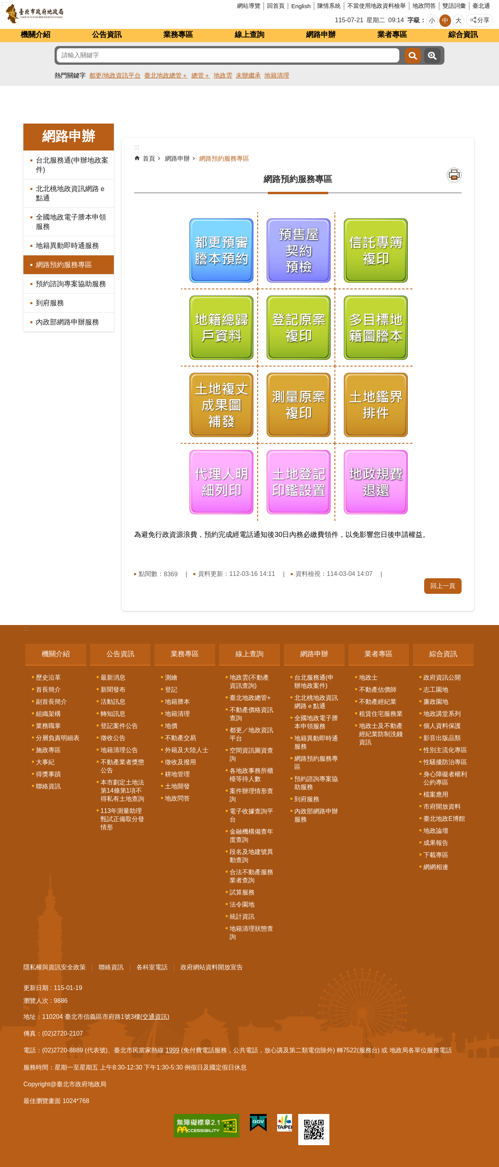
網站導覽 (248, 5)
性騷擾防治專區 (445, 762)
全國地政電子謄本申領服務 (71, 221)
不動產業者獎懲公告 (122, 766)
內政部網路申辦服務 (67, 322)
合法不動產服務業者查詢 (251, 876)
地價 (171, 726)
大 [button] (458, 20)
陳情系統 (329, 5)
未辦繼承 (248, 75)
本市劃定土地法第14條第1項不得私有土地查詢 (122, 790)
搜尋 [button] (413, 56)
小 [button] (432, 20)
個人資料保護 (442, 726)
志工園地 (435, 689)
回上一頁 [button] (442, 586)
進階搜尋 (432, 56)
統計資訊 (242, 916)
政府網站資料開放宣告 (211, 967)
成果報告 (435, 842)
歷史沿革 (48, 677)
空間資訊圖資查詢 (251, 754)
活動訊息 (113, 701)
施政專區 (48, 750)
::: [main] (136, 147)
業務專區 (178, 34)
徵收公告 (113, 738)
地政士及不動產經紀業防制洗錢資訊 (381, 734)
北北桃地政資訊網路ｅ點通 (71, 193)
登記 (171, 689)
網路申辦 (321, 34)
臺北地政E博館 (444, 818)
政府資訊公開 (442, 677)
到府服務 (50, 303)
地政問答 (424, 5)
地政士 (368, 677)
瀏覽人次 (35, 1000)
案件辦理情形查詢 (251, 795)
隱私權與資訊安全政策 (54, 967)
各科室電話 (152, 967)
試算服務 (242, 892)
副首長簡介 (51, 701)
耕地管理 (177, 774)
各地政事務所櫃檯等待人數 (251, 774)
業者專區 (392, 34)
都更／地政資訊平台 (251, 734)
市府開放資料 (442, 806)
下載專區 (435, 855)
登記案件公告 (119, 726)
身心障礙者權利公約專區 (445, 778)
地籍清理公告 (119, 750)
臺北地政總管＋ (166, 75)
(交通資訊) (155, 1016)
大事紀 (45, 762)
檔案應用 (435, 794)
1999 (173, 1050)
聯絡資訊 (48, 786)
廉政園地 (435, 701)
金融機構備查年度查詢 (251, 835)
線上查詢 (249, 34)
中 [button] (445, 20)
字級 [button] (413, 20)
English (301, 6)
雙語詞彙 (454, 5)
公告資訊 (107, 34)
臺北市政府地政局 (64, 13)
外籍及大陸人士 (187, 750)
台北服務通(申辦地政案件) (72, 165)
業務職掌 (48, 726)
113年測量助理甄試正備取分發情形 (122, 819)
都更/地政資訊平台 (115, 75)
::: (25, 628)
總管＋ (200, 75)
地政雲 (223, 75)
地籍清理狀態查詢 (251, 932)
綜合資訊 (463, 34)
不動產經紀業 (377, 701)
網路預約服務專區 (64, 265)
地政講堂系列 (442, 713)
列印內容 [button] (454, 175)
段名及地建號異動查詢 (251, 855)
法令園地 (242, 904)
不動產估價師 (377, 689)
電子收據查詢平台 (251, 815)
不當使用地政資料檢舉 (376, 5)
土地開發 (177, 786)
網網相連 (435, 867)
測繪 (171, 677)
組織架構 (48, 713)
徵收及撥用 (180, 762)
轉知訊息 (113, 713)
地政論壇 (435, 830)
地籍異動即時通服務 (67, 246)
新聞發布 (113, 689)
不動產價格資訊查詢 (251, 714)
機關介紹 (35, 34)
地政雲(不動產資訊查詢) (249, 681)
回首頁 (276, 5)
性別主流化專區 (445, 750)
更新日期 (35, 988)
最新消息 (113, 677)
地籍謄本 (177, 701)
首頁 (149, 158)
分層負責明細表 (58, 738)
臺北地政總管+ (250, 697)
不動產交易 (180, 738)
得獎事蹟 (48, 774)
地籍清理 (276, 75)
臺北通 (481, 5)
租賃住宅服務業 (381, 713)
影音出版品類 (442, 738)
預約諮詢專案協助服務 (71, 284)
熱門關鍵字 (70, 75)
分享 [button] (483, 20)
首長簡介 (48, 689)
